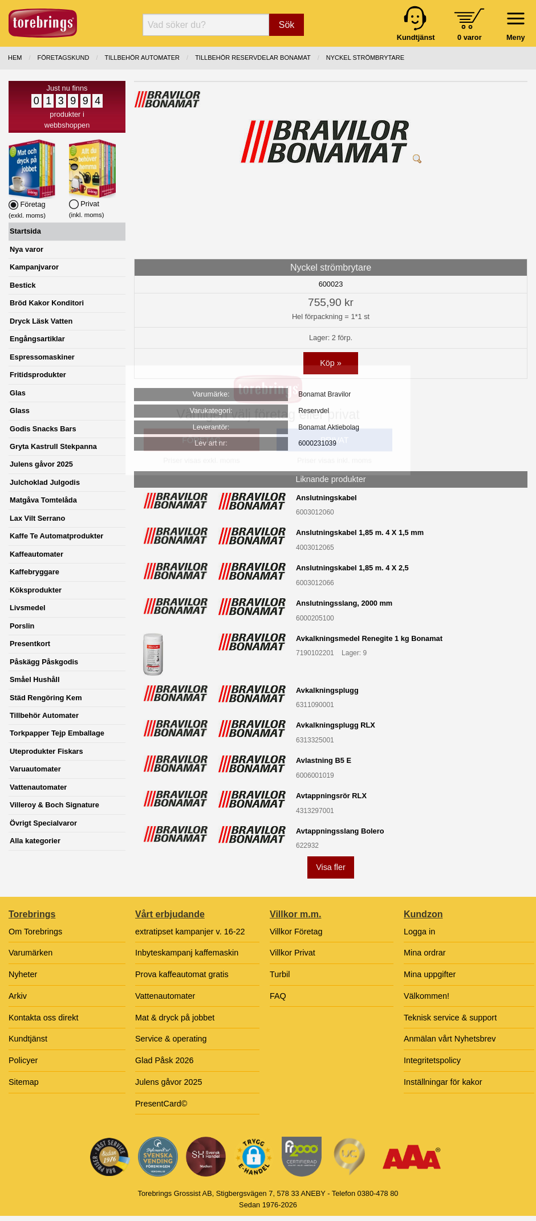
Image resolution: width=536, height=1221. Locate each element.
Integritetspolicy (432, 1060)
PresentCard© (161, 1103)
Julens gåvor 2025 (41, 464)
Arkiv (18, 996)
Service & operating (171, 1038)
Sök (287, 25)
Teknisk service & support (450, 1017)
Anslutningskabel (326, 497)
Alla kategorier (35, 840)
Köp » (331, 362)
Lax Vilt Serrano (37, 518)
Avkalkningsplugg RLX (335, 725)
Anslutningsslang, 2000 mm (344, 603)
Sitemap (24, 1082)
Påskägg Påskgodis (44, 662)
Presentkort (30, 643)
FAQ (278, 996)
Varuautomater (35, 769)
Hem (15, 57)
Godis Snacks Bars (43, 428)
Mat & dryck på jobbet (174, 1017)
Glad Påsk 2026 (164, 1060)
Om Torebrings (35, 931)
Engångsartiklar (37, 338)
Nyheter (23, 974)
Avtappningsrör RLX (331, 795)
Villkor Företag (296, 931)
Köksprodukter (36, 590)
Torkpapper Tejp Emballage (57, 733)
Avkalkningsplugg (327, 690)
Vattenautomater (38, 787)
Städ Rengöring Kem (46, 697)
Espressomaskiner (42, 357)
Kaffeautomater (36, 554)
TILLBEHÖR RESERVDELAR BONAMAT (253, 57)
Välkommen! (426, 996)
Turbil (280, 974)
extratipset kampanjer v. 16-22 (190, 931)
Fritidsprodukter (38, 374)
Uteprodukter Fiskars (46, 751)
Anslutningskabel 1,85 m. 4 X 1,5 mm (360, 532)
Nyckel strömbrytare (365, 57)
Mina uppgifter (430, 974)
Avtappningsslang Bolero (340, 831)
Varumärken (30, 952)
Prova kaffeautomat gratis (182, 974)
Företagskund (64, 57)
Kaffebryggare (34, 571)
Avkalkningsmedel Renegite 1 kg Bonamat (369, 638)
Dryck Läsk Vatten (41, 321)
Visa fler (331, 867)
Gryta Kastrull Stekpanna (53, 446)
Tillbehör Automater (44, 715)
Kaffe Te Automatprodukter (56, 536)
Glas (18, 393)
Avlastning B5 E (323, 760)
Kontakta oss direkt (43, 1017)
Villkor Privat (292, 952)
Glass (20, 410)
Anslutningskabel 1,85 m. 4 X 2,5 (352, 567)
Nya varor (26, 249)
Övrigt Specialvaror (43, 823)
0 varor (469, 37)
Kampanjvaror (34, 267)
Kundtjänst (28, 1038)
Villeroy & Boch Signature (54, 805)
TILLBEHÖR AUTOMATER (142, 57)
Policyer (23, 1060)
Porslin (22, 626)
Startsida (25, 231)
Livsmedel (28, 607)
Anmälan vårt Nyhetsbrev (450, 1038)
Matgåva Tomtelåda (43, 500)
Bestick (23, 285)
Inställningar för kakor (443, 1082)
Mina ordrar (425, 952)
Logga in (419, 931)
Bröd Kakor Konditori (47, 303)
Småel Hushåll (34, 679)
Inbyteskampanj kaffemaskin (186, 952)
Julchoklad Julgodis (45, 482)
